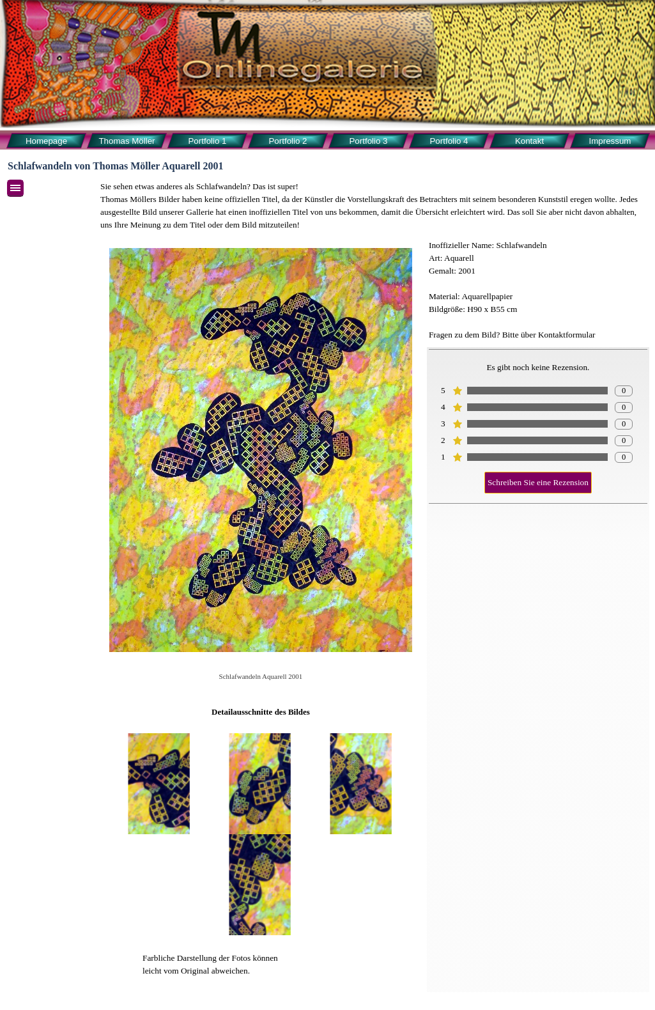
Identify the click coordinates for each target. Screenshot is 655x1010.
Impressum (610, 141)
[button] (159, 783)
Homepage (46, 141)
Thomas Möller (126, 141)
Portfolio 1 (207, 141)
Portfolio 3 (368, 141)
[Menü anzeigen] (15, 188)
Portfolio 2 (287, 141)
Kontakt (529, 141)
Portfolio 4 (448, 141)
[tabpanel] (373, 205)
